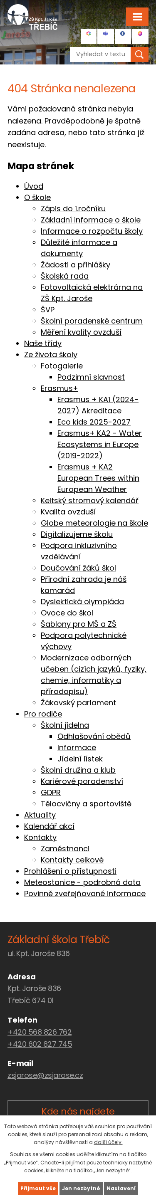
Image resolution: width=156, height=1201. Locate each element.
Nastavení (121, 1188)
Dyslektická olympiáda (82, 601)
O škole (37, 197)
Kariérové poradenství (82, 781)
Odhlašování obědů (94, 736)
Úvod (33, 186)
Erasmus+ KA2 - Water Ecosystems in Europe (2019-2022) (99, 444)
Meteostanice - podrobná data (82, 882)
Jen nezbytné (81, 1188)
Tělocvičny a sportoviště (86, 803)
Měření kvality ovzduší (81, 332)
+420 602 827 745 (39, 1044)
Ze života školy (50, 354)
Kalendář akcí (49, 826)
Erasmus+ (59, 388)
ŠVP (47, 309)
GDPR (51, 792)
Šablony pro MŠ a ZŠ (78, 624)
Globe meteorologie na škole (94, 523)
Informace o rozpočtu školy (92, 231)
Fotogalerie (62, 366)
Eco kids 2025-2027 (94, 422)
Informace (76, 747)
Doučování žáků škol (78, 568)
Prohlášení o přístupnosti (70, 871)
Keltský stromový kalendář (90, 500)
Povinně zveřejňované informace (85, 893)
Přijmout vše (38, 1188)
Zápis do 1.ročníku (73, 208)
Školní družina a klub (78, 770)
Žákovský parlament (78, 702)
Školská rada (65, 276)
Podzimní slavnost (91, 377)
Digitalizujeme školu (77, 534)
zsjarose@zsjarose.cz (45, 1075)
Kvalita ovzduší (68, 512)
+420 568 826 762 (39, 1032)
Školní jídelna (65, 725)
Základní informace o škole (91, 220)
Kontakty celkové (72, 860)
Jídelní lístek (80, 759)
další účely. (108, 1142)
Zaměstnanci (65, 848)
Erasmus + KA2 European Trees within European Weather (98, 478)
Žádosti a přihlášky (75, 264)
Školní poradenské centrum (92, 321)
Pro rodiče (43, 714)
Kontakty (40, 837)
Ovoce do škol (67, 613)
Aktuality (40, 815)
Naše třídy (43, 343)
